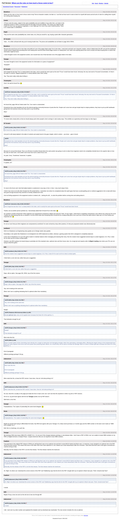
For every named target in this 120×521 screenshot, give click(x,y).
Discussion (17, 6)
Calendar (106, 3)
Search (96, 3)
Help (93, 3)
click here (86, 515)
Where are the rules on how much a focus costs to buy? (32, 3)
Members (101, 3)
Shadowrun (24, 6)
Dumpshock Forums (8, 6)
